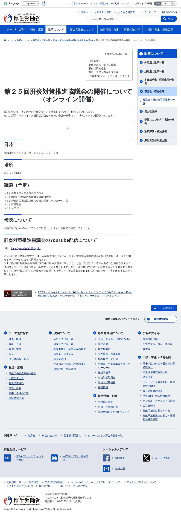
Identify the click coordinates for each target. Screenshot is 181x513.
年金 (11, 353)
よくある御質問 (126, 12)
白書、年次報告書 (108, 406)
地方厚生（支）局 (108, 358)
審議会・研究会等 (154, 91)
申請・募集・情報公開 (157, 356)
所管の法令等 (151, 332)
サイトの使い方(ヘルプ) (20, 485)
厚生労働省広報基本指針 (22, 372)
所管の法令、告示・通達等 (158, 343)
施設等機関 (104, 372)
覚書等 (146, 348)
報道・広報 (16, 366)
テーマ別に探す (19, 332)
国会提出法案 (150, 338)
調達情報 (148, 376)
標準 (158, 3)
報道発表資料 (16, 382)
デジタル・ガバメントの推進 (159, 400)
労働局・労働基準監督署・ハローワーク (114, 365)
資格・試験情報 (106, 382)
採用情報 (103, 387)
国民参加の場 (169, 12)
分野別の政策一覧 (154, 62)
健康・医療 (15, 338)
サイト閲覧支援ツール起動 (106, 3)
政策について (153, 53)
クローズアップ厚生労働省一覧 (105, 434)
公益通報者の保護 (153, 390)
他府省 (31, 434)
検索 (171, 18)
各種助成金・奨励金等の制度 (159, 81)
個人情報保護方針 (55, 481)
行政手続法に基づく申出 (156, 409)
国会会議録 (150, 111)
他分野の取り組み (19, 358)
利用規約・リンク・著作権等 (23, 481)
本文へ (84, 12)
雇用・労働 (15, 348)
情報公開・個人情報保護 (156, 395)
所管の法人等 (49, 434)
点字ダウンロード (79, 3)
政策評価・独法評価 (155, 131)
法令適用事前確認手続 (155, 371)
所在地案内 (104, 348)
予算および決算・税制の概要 (159, 121)
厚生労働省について (111, 332)
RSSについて (46, 485)
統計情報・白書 (108, 395)
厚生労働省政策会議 (155, 140)
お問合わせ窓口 (103, 12)
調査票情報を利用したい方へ (114, 411)
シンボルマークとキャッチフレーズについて (95, 481)
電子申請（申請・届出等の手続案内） (159, 364)
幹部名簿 (103, 343)
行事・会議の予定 (19, 392)
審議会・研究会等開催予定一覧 (159, 101)
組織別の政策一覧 (154, 71)
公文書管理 (149, 405)
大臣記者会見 (16, 377)
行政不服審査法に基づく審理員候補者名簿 (159, 416)
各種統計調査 (105, 401)
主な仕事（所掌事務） (110, 353)
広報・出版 (15, 387)
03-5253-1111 (65, 500)
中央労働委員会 (106, 377)
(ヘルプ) (126, 3)
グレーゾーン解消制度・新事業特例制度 (159, 383)
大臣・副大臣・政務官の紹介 (114, 338)
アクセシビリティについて (141, 481)
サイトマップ (148, 12)
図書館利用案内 (72, 434)
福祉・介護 (15, 343)
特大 (173, 3)
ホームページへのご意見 (73, 485)
